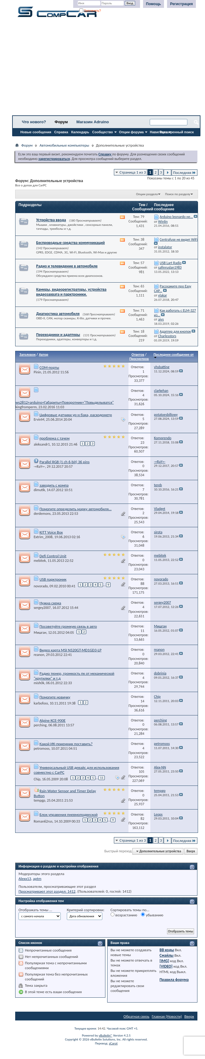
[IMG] (164, 961)
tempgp (39, 800)
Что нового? (34, 122)
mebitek (40, 560)
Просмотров (139, 359)
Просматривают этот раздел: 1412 (47, 891)
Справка (61, 132)
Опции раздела (147, 194)
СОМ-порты (49, 367)
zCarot (113, 1043)
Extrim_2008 (43, 537)
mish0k (39, 683)
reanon (39, 655)
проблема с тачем (54, 438)
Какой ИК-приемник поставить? (66, 744)
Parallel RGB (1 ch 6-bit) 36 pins (64, 462)
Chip (37, 779)
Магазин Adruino (93, 122)
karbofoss (41, 703)
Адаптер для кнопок (175, 331)
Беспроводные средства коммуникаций (70, 242)
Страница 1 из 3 (133, 172)
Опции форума (131, 132)
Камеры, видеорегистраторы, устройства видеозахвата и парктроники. (71, 292)
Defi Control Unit (53, 556)
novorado (41, 586)
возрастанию (124, 914)
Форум (61, 122)
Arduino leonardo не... (176, 217)
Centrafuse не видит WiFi (179, 239)
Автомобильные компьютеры (64, 145)
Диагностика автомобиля (58, 313)
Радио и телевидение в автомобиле (66, 266)
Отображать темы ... (35, 910)
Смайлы (166, 955)
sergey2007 (42, 608)
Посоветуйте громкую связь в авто (68, 626)
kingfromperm (26, 407)
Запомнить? (90, 10)
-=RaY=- (39, 466)
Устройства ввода (51, 220)
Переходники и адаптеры (58, 334)
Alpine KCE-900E (52, 720)
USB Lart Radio (171, 263)
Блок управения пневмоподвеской (68, 814)
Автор (43, 354)
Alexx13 (25, 878)
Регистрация (181, 4)
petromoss (42, 748)
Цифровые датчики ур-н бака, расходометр (75, 414)
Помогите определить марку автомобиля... (75, 509)
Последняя (184, 172)
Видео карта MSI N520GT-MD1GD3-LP (70, 650)
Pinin (37, 372)
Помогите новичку (54, 697)
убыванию (152, 914)
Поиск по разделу (177, 194)
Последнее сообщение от (173, 355)
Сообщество (102, 132)
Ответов (138, 354)
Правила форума (174, 979)
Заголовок (27, 354)
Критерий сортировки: (85, 910)
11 (101, 778)
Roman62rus (43, 821)
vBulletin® (105, 1035)
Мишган (40, 632)
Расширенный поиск (177, 132)
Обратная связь (136, 1016)
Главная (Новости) (167, 1016)
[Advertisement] (106, 68)
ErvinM (39, 419)
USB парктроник (53, 579)
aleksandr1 (42, 444)
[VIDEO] (166, 966)
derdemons (42, 513)
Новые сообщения (35, 132)
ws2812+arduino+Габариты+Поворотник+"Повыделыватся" (64, 402)
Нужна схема (50, 603)
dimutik (39, 490)
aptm (37, 878)
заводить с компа (54, 485)
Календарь (80, 132)
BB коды (166, 950)
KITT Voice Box (51, 532)
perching (40, 725)
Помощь (153, 4)
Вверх (190, 851)
